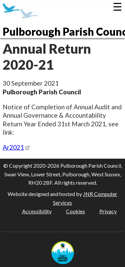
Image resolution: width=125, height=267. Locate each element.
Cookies (75, 211)
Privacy (108, 211)
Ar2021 (13, 147)
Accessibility (37, 211)
